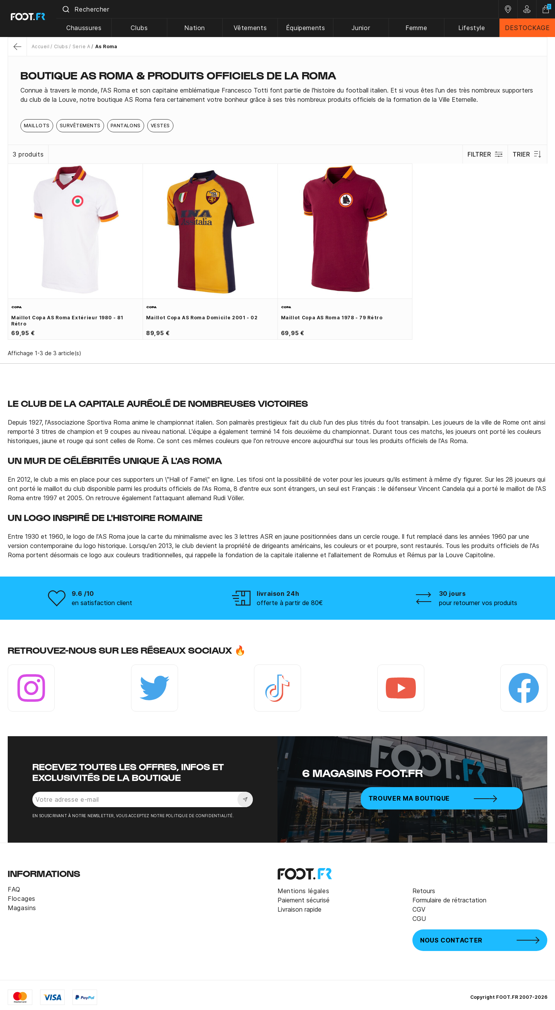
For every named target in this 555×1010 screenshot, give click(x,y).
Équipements (307, 28)
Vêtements (252, 28)
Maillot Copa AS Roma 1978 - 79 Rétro (332, 317)
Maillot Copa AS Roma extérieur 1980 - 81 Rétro (67, 321)
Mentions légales (303, 891)
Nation (197, 28)
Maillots (37, 125)
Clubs (142, 28)
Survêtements (80, 125)
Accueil (40, 46)
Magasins (22, 908)
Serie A (81, 46)
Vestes (160, 125)
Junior (362, 28)
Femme (417, 28)
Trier (527, 154)
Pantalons (126, 125)
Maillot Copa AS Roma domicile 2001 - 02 (202, 317)
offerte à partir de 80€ (290, 603)
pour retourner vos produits (478, 603)
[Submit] (69, 9)
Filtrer (485, 154)
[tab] (277, 95)
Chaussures (86, 28)
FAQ (14, 889)
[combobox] (279, 9)
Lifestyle (472, 28)
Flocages (21, 898)
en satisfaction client (102, 603)
